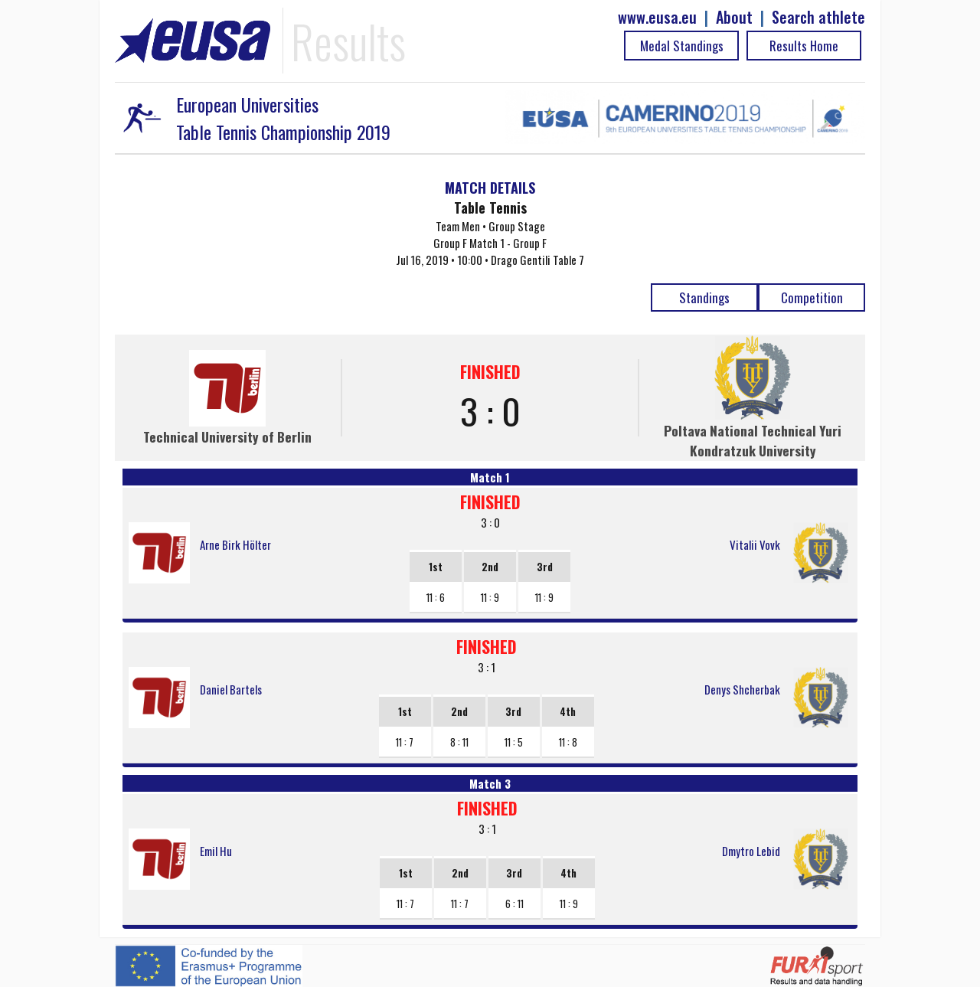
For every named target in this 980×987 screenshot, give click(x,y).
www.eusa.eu (657, 17)
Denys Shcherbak (742, 689)
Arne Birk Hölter (235, 544)
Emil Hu (216, 850)
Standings (704, 297)
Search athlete (818, 17)
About (734, 17)
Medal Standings (682, 45)
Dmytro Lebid (751, 850)
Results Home (803, 45)
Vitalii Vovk (755, 544)
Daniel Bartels (231, 689)
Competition (812, 297)
